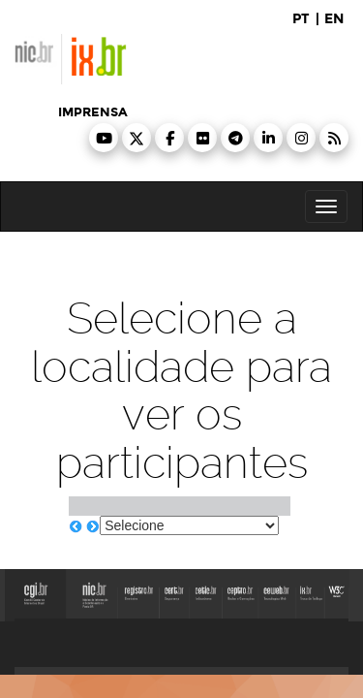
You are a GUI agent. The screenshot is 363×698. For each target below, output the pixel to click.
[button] (103, 137)
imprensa (93, 112)
